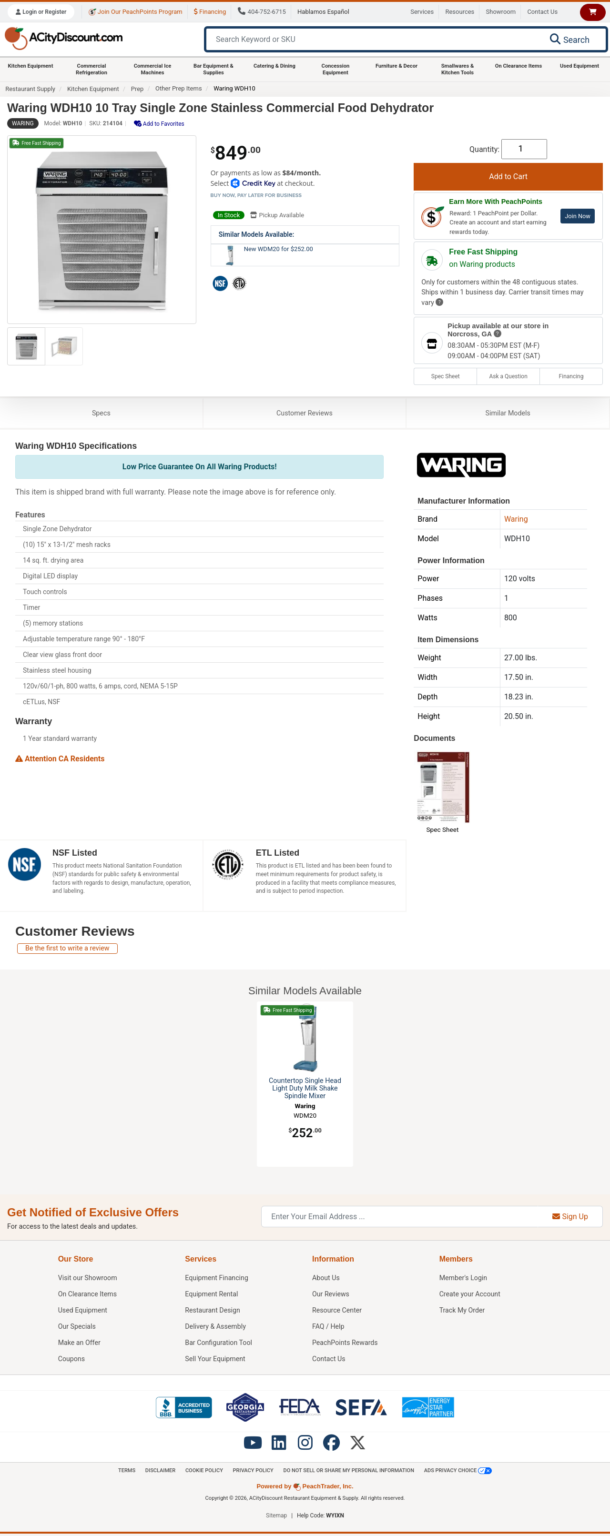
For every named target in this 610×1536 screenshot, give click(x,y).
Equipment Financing (217, 1279)
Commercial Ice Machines (153, 69)
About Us (326, 1279)
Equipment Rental (212, 1296)
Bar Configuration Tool (219, 1344)
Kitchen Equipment (30, 66)
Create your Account (470, 1296)
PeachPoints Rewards (345, 1344)
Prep (137, 88)
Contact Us (542, 11)
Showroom (501, 11)
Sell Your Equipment (215, 1360)
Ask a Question (508, 376)
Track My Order (462, 1312)
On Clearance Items (518, 66)
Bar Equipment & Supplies (213, 69)
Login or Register (41, 12)
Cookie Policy (202, 1472)
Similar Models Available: (257, 234)
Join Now (577, 216)
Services (422, 11)
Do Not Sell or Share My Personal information (350, 1472)
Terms (123, 1472)
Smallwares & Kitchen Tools (457, 69)
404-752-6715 (262, 11)
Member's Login (463, 1279)
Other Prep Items (178, 88)
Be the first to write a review (67, 950)
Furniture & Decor (396, 66)
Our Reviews (331, 1296)
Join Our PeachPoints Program (136, 11)
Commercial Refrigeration (91, 69)
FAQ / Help (328, 1328)
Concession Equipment (336, 69)
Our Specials (77, 1328)
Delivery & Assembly (215, 1328)
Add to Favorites (159, 123)
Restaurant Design (213, 1312)
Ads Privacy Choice (461, 1472)
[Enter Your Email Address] (399, 1218)
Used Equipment (579, 66)
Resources (459, 11)
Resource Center (337, 1312)
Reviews (304, 414)
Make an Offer (79, 1344)
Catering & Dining (274, 66)
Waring (23, 123)
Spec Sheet (445, 376)
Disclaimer (157, 1472)
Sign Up (570, 1218)
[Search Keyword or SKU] (372, 39)
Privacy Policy (253, 1472)
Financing (210, 11)
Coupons (71, 1360)
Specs (101, 414)
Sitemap (276, 1518)
